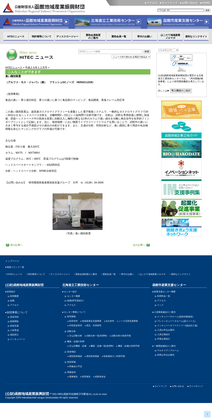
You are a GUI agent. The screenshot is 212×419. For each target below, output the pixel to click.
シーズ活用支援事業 (137, 328)
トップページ (14, 261)
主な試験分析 (77, 344)
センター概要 (75, 302)
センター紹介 (72, 297)
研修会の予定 (77, 381)
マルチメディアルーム (170, 359)
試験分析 (72, 339)
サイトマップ (169, 2)
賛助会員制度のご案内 (99, 275)
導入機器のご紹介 (181, 90)
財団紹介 (12, 297)
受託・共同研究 (98, 333)
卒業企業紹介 (165, 347)
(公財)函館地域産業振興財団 (23, 290)
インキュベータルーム (178, 324)
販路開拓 (15, 328)
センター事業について (77, 319)
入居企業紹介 (165, 343)
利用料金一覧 (165, 302)
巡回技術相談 (96, 370)
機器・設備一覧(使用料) (108, 355)
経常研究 (74, 328)
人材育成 (15, 338)
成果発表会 (104, 392)
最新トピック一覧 (17, 268)
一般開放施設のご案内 (167, 355)
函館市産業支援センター (168, 290)
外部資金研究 (77, 333)
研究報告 (89, 392)
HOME (206, 2)
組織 (12, 307)
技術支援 (15, 333)
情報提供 (72, 387)
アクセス (152, 2)
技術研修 (72, 376)
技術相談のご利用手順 (122, 370)
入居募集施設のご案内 (167, 319)
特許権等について (41, 275)
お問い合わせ (190, 2)
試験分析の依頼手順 (129, 344)
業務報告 (74, 392)
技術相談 (72, 366)
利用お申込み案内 (167, 364)
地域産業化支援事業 (95, 328)
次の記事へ (139, 245)
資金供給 (15, 324)
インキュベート (19, 347)
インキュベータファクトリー (181, 333)
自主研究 (116, 328)
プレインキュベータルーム (180, 328)
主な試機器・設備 (79, 355)
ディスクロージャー (68, 275)
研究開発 (72, 324)
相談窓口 (15, 343)
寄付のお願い (146, 275)
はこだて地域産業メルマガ (174, 275)
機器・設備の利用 (77, 350)
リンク (161, 312)
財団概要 (15, 302)
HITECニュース (16, 275)
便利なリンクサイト (18, 280)
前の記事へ (16, 245)
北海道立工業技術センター (79, 290)
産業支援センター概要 (167, 297)
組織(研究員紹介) (77, 307)
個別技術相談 (77, 370)
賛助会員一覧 (125, 275)
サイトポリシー (195, 402)
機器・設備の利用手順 (82, 359)
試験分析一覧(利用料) (101, 344)
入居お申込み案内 (167, 338)
